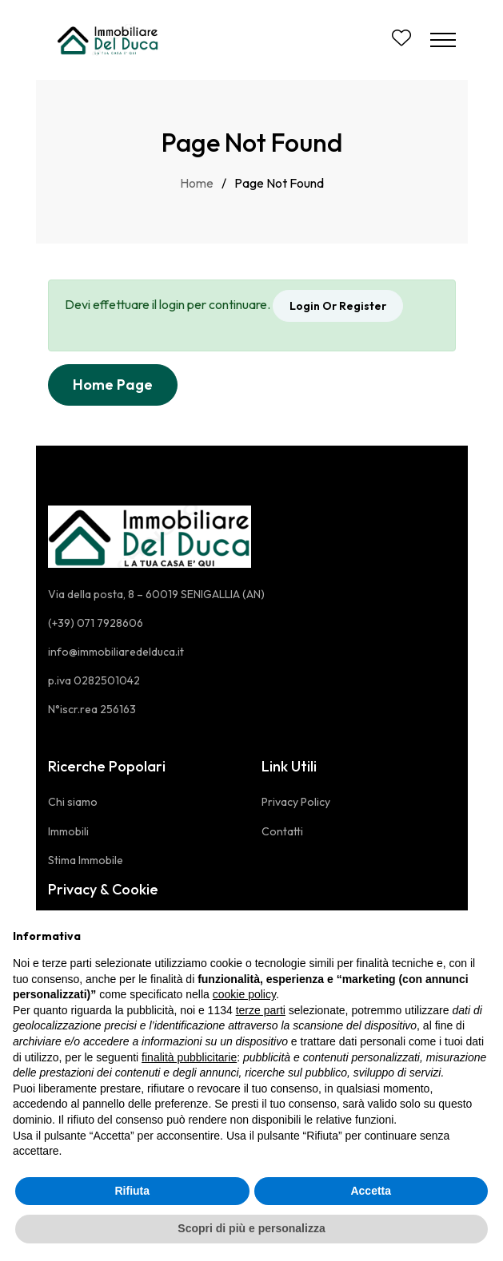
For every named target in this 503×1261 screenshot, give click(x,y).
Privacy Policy (295, 802)
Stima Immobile (85, 860)
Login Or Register (337, 306)
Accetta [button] (370, 1190)
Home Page (113, 384)
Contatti (282, 831)
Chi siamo (73, 802)
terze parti (260, 1010)
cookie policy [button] (244, 994)
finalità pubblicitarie (189, 1057)
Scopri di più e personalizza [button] (251, 1228)
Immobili (68, 831)
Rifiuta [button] (132, 1190)
